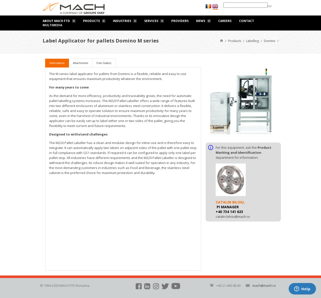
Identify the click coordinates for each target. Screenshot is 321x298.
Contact (246, 21)
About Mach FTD (56, 21)
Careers (224, 21)
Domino (269, 41)
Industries (122, 21)
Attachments (80, 63)
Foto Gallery (104, 63)
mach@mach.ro (264, 285)
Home (221, 40)
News (200, 21)
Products (91, 21)
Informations (57, 63)
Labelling (252, 41)
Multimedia (52, 25)
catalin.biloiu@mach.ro (233, 216)
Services (151, 21)
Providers (180, 21)
